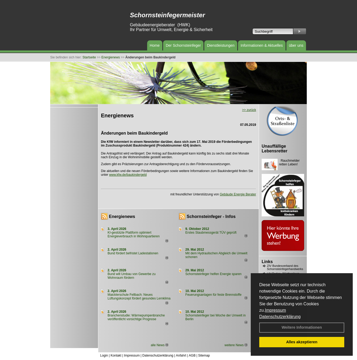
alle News (159, 345)
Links (267, 261)
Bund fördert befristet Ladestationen (133, 253)
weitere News (235, 345)
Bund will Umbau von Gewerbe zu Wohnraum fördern (132, 276)
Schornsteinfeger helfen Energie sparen (213, 274)
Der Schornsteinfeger (183, 45)
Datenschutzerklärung (280, 316)
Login (104, 355)
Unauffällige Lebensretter (274, 148)
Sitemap (204, 355)
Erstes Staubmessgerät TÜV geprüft (211, 232)
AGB (192, 355)
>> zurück (249, 110)
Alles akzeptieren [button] (301, 342)
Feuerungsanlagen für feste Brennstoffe (213, 295)
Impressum (275, 310)
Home (155, 45)
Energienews (122, 216)
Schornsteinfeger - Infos (211, 216)
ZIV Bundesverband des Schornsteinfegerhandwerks (285, 267)
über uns (296, 45)
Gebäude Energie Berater (238, 194)
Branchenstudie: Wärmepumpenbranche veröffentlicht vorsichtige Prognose (136, 317)
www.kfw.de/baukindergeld (128, 175)
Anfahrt (181, 355)
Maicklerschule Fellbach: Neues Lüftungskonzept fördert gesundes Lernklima (139, 296)
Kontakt (115, 355)
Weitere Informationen (302, 327)
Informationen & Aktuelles (262, 45)
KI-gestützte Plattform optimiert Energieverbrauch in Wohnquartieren (134, 234)
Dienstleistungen (221, 45)
